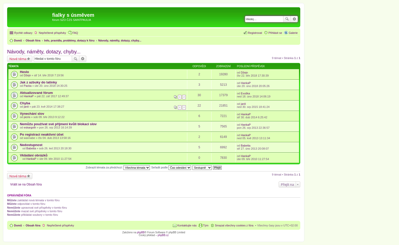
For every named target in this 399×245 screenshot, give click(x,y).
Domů (18, 225)
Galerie (293, 32)
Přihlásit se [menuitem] (275, 32)
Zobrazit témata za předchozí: (118, 167)
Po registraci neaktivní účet (42, 134)
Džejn (27, 75)
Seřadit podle (171, 167)
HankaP (246, 82)
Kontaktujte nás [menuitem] (187, 225)
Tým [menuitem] (205, 225)
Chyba (25, 103)
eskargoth (30, 127)
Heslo (24, 72)
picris (27, 117)
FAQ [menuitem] (75, 32)
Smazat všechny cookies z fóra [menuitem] (234, 225)
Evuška (245, 93)
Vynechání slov (32, 114)
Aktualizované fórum (36, 93)
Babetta (31, 148)
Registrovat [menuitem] (255, 32)
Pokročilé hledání (294, 19)
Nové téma (17, 58)
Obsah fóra (33, 225)
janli (26, 106)
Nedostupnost (31, 145)
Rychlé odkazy (23, 32)
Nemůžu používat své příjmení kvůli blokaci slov (58, 124)
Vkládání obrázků (33, 155)
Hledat (287, 19)
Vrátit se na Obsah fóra (26, 184)
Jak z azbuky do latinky (38, 82)
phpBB (141, 232)
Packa (28, 85)
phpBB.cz (163, 235)
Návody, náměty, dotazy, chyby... (44, 51)
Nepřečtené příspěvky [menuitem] (52, 32)
